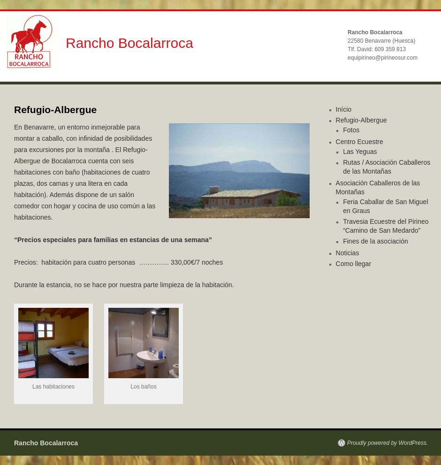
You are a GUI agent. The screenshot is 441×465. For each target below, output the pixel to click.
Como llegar (353, 263)
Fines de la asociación (375, 241)
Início (343, 109)
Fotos (351, 130)
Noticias (347, 253)
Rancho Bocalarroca (129, 43)
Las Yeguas (360, 151)
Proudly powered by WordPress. (387, 443)
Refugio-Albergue (361, 120)
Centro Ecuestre (359, 141)
